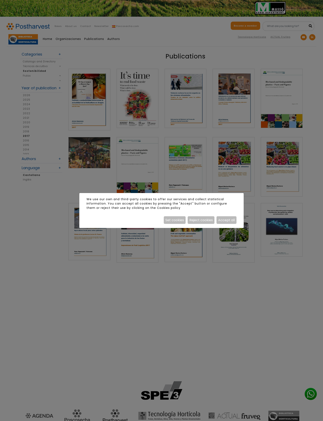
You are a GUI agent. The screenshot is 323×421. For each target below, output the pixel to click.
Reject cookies (201, 220)
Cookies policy (168, 208)
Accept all (226, 220)
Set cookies (174, 220)
